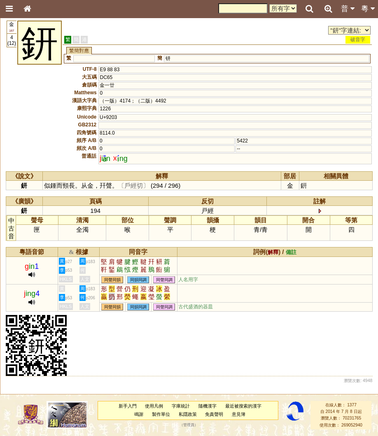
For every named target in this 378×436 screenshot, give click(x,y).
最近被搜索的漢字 (243, 405)
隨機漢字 (207, 405)
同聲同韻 (112, 279)
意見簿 (238, 414)
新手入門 (128, 405)
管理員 (188, 425)
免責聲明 (214, 414)
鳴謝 (138, 414)
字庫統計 (181, 405)
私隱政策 (188, 414)
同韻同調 (138, 279)
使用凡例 (154, 405)
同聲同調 (164, 279)
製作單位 (161, 414)
